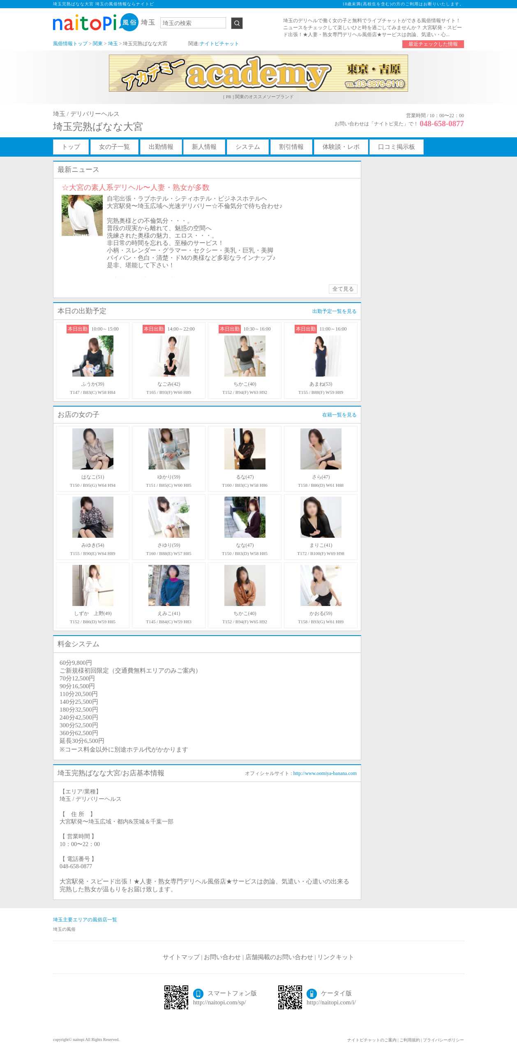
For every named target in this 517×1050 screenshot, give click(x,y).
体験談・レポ (341, 146)
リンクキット (335, 957)
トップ (71, 146)
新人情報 (204, 146)
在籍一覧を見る (339, 415)
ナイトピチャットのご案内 (372, 1040)
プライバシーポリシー (443, 1040)
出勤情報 (161, 146)
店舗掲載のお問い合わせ (279, 957)
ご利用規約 (409, 1040)
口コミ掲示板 (396, 146)
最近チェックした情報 (433, 44)
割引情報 (291, 146)
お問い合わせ (222, 957)
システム (247, 146)
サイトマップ (181, 957)
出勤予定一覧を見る (334, 311)
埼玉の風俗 (64, 929)
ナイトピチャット (219, 43)
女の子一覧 (114, 146)
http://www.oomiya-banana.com (325, 773)
